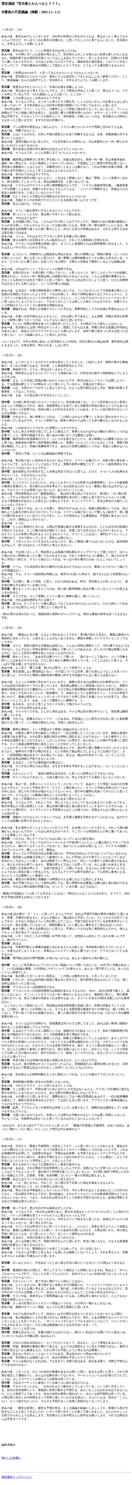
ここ (60, 57)
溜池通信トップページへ (16, 1477)
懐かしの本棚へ (11, 1457)
